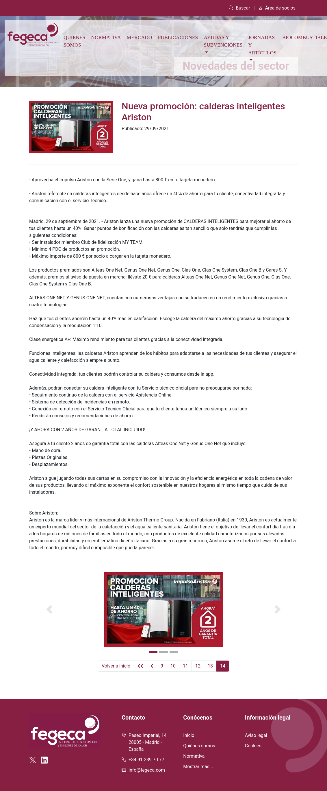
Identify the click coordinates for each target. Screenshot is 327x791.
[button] (49, 609)
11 (185, 666)
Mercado (139, 37)
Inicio (188, 735)
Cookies (253, 745)
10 (173, 666)
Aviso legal (256, 735)
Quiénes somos (74, 41)
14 (222, 666)
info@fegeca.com (147, 770)
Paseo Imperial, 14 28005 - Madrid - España (147, 742)
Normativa (106, 37)
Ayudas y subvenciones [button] (223, 41)
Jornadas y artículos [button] (262, 45)
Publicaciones (178, 37)
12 (197, 666)
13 (210, 666)
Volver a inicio (116, 666)
